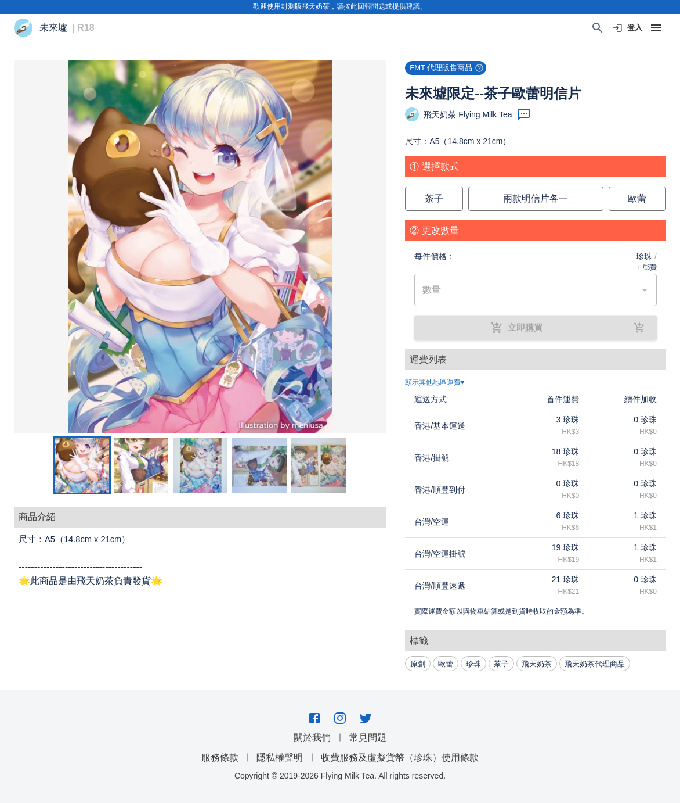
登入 (627, 28)
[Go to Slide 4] (259, 465)
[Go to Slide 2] (141, 465)
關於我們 (312, 738)
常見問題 (367, 738)
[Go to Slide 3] (200, 465)
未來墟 (53, 28)
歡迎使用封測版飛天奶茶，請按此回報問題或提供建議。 (340, 6)
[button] (200, 246)
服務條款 (219, 757)
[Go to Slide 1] (82, 465)
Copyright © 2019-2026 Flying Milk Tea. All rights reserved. (340, 775)
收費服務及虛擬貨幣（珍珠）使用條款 (400, 757)
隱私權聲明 (279, 757)
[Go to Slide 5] (319, 465)
